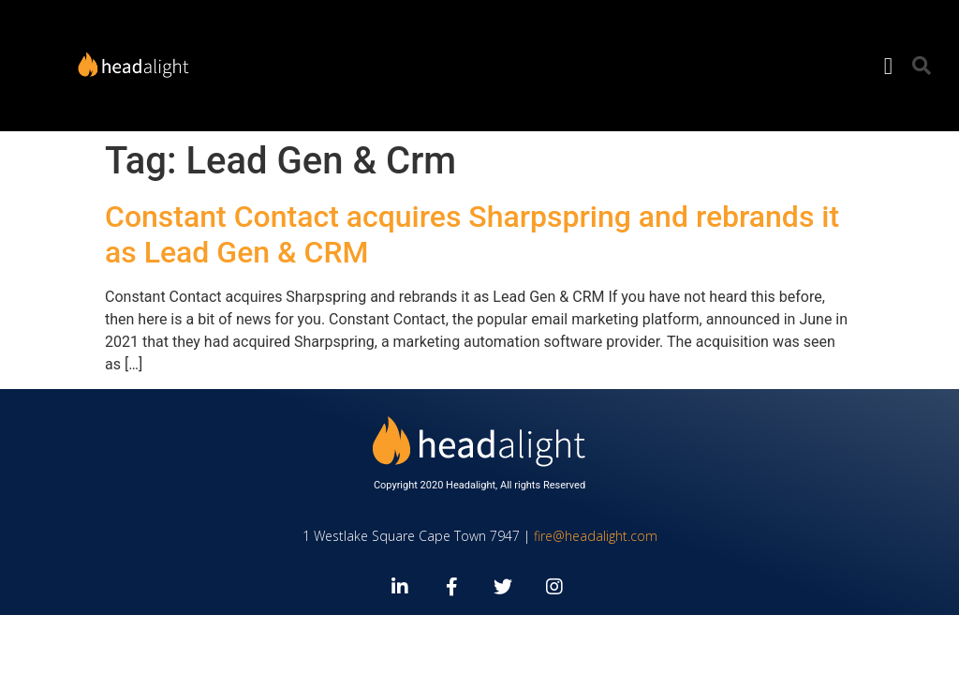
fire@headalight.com (595, 536)
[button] (888, 65)
